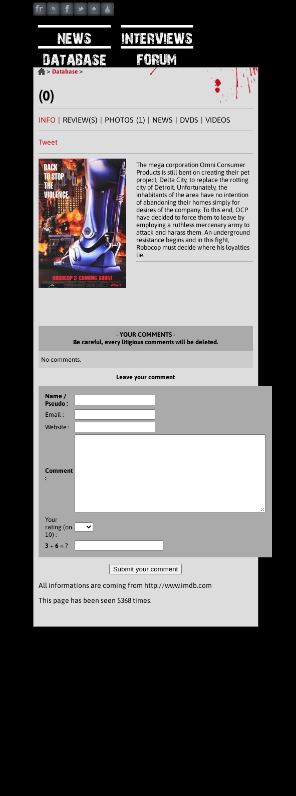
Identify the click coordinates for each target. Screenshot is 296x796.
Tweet (48, 142)
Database (65, 71)
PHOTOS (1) (125, 120)
